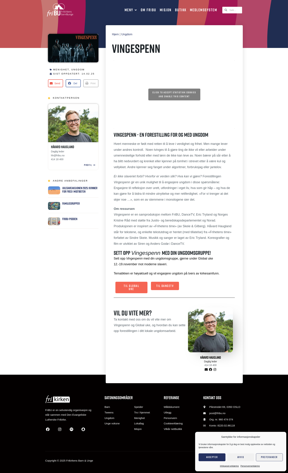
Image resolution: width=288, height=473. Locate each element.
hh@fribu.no (58, 155)
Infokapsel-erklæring (229, 466)
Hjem (115, 34)
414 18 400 (57, 159)
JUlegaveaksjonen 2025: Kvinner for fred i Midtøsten (79, 190)
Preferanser (269, 457)
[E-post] (206, 369)
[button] (131, 10)
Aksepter (212, 457)
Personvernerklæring (250, 466)
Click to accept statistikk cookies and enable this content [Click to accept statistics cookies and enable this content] (174, 94)
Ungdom (78, 69)
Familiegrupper (71, 203)
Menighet (61, 69)
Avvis (240, 457)
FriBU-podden (69, 219)
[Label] (210, 369)
